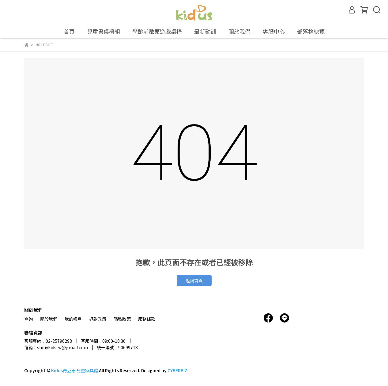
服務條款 (146, 319)
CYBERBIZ (177, 370)
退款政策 (97, 319)
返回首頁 (194, 280)
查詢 (28, 319)
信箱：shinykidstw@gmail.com (56, 347)
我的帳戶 (73, 319)
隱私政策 (122, 319)
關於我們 (48, 319)
